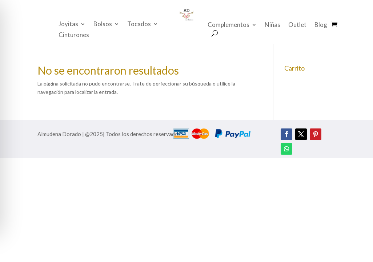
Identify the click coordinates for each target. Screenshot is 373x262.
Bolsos (102, 24)
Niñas (272, 25)
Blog (320, 25)
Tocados (139, 24)
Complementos (228, 25)
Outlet (297, 25)
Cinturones (74, 35)
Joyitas (68, 24)
